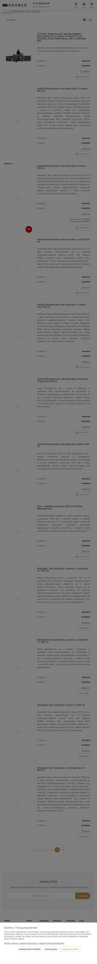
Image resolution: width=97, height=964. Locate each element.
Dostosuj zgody (51, 949)
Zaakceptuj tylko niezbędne (30, 949)
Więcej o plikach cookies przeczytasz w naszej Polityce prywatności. (34, 943)
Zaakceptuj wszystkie (69, 949)
